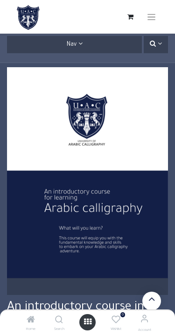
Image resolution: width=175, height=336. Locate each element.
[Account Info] (144, 320)
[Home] (31, 321)
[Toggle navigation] (151, 17)
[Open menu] (87, 322)
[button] (156, 44)
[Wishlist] (116, 320)
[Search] (59, 321)
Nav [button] (72, 45)
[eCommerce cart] (130, 16)
